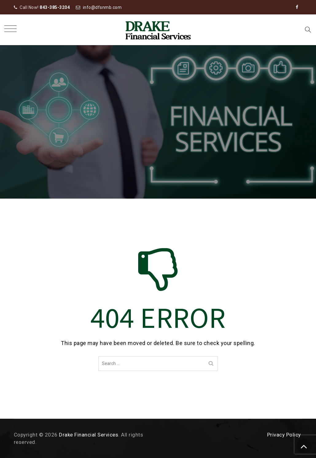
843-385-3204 (55, 7)
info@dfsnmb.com (102, 7)
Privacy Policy (284, 435)
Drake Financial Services (88, 435)
